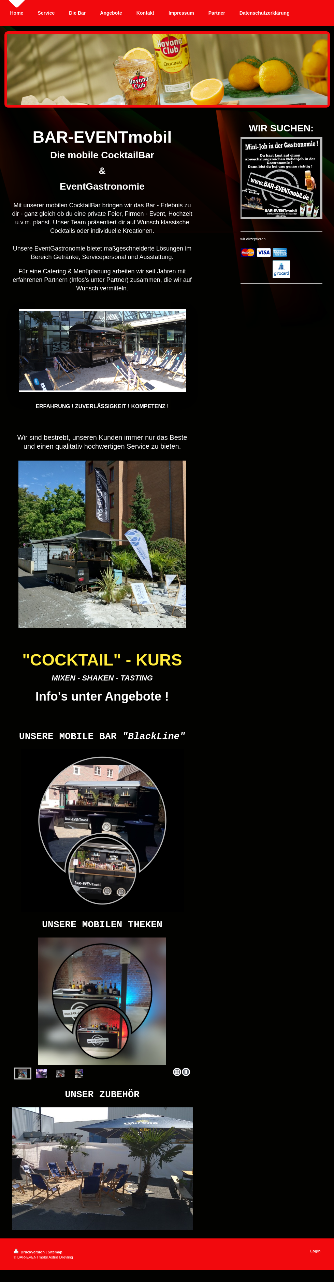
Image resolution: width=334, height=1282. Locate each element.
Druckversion (30, 1259)
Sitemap (55, 1259)
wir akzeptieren (253, 239)
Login (315, 1258)
